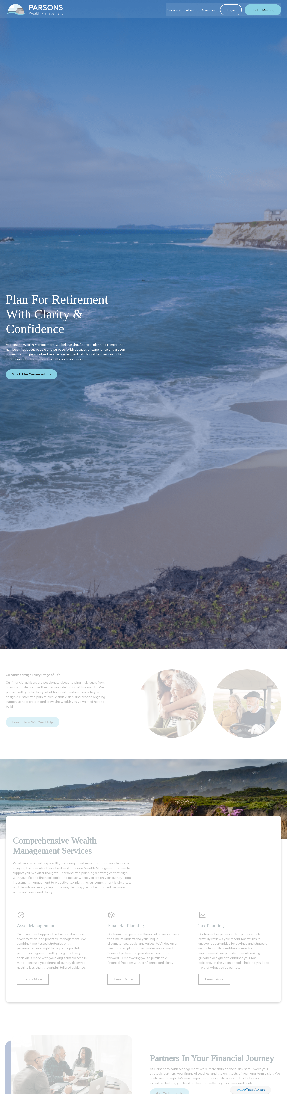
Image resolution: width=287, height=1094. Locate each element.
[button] (173, 8)
